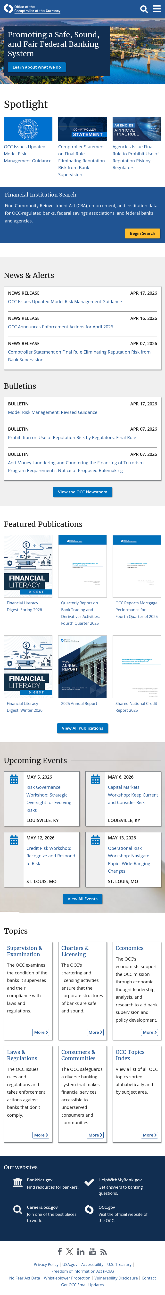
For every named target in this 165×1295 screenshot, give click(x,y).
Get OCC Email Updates (82, 1284)
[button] (144, 9)
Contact (149, 1278)
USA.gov (69, 1264)
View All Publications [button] (80, 728)
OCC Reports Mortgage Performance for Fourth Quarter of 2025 (137, 609)
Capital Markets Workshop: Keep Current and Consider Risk (133, 794)
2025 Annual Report (79, 703)
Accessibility (92, 1264)
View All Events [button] (80, 898)
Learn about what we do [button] (37, 67)
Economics (130, 948)
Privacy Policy (46, 1264)
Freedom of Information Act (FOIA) (82, 1271)
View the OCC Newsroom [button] (80, 492)
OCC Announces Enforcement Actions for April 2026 (60, 327)
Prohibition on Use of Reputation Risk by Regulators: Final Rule (72, 437)
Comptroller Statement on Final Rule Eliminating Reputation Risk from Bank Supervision (81, 160)
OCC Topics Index (130, 1055)
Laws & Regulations (22, 1055)
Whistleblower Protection (67, 1278)
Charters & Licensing (75, 951)
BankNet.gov (39, 1180)
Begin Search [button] (142, 233)
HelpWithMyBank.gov (120, 1180)
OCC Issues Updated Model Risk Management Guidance (65, 301)
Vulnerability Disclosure (116, 1278)
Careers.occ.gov (42, 1207)
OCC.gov (107, 1207)
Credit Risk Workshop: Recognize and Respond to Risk (50, 855)
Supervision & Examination (24, 951)
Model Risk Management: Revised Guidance (52, 412)
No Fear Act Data (24, 1278)
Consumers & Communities (78, 1055)
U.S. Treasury (119, 1264)
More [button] (38, 1032)
